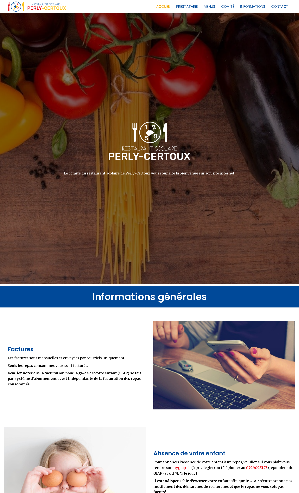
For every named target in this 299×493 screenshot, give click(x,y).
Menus (209, 6)
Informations (252, 6)
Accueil (163, 6)
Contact (279, 6)
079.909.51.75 (256, 467)
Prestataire (187, 6)
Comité (227, 6)
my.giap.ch (181, 467)
